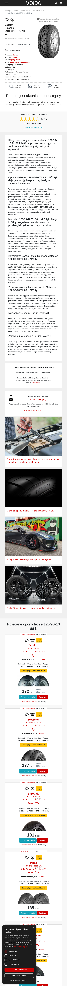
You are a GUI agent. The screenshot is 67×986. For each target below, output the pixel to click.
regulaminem (36, 382)
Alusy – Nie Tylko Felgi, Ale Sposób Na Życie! (29, 559)
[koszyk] (60, 2)
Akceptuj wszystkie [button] (19, 970)
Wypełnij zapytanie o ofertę (33, 410)
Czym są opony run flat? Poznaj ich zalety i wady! (30, 511)
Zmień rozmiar (9, 44)
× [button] (33, 928)
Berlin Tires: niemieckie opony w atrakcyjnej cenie (31, 608)
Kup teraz (42, 697)
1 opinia (41, 659)
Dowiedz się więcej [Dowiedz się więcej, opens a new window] (20, 947)
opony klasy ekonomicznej (20, 62)
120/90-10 (15, 57)
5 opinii (41, 949)
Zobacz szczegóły (28, 697)
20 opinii (41, 877)
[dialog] (19, 954)
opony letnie (15, 60)
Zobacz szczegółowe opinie (33, 128)
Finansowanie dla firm (29, 701)
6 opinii (41, 733)
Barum (15, 55)
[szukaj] (56, 2)
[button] (19, 980)
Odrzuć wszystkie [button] (19, 976)
